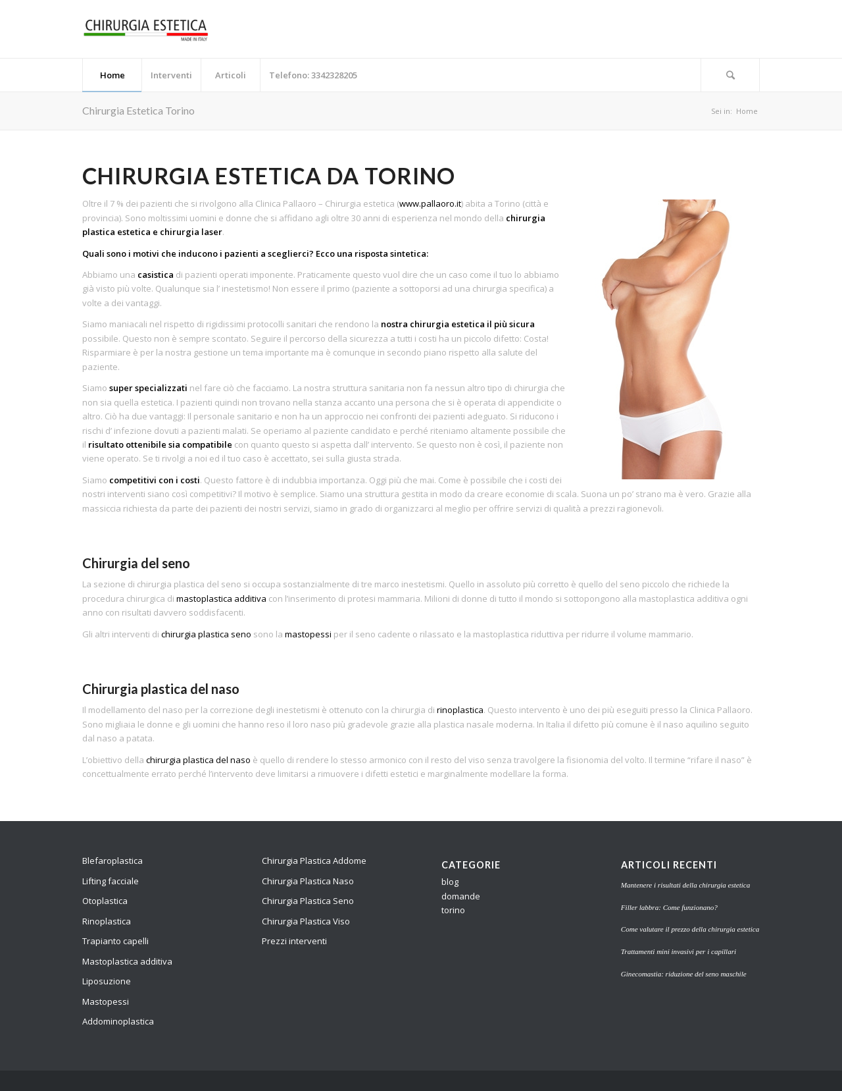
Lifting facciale (110, 881)
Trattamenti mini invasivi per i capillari (678, 951)
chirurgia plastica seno (206, 634)
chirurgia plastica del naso (198, 760)
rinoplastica (460, 710)
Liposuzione (106, 981)
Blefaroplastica (112, 860)
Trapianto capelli (115, 941)
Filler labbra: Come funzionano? (669, 907)
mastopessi (308, 634)
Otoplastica (105, 901)
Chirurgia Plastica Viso (306, 921)
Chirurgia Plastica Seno (308, 901)
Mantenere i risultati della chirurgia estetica (685, 885)
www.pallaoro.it (430, 203)
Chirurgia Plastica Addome (314, 860)
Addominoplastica (118, 1021)
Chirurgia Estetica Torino (138, 110)
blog (449, 882)
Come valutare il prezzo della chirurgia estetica (690, 929)
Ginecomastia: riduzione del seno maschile (684, 974)
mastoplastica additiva (221, 598)
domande (460, 896)
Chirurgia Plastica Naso (308, 881)
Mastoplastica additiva (127, 961)
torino (453, 910)
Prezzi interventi (294, 941)
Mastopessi (105, 1001)
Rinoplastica (106, 921)
